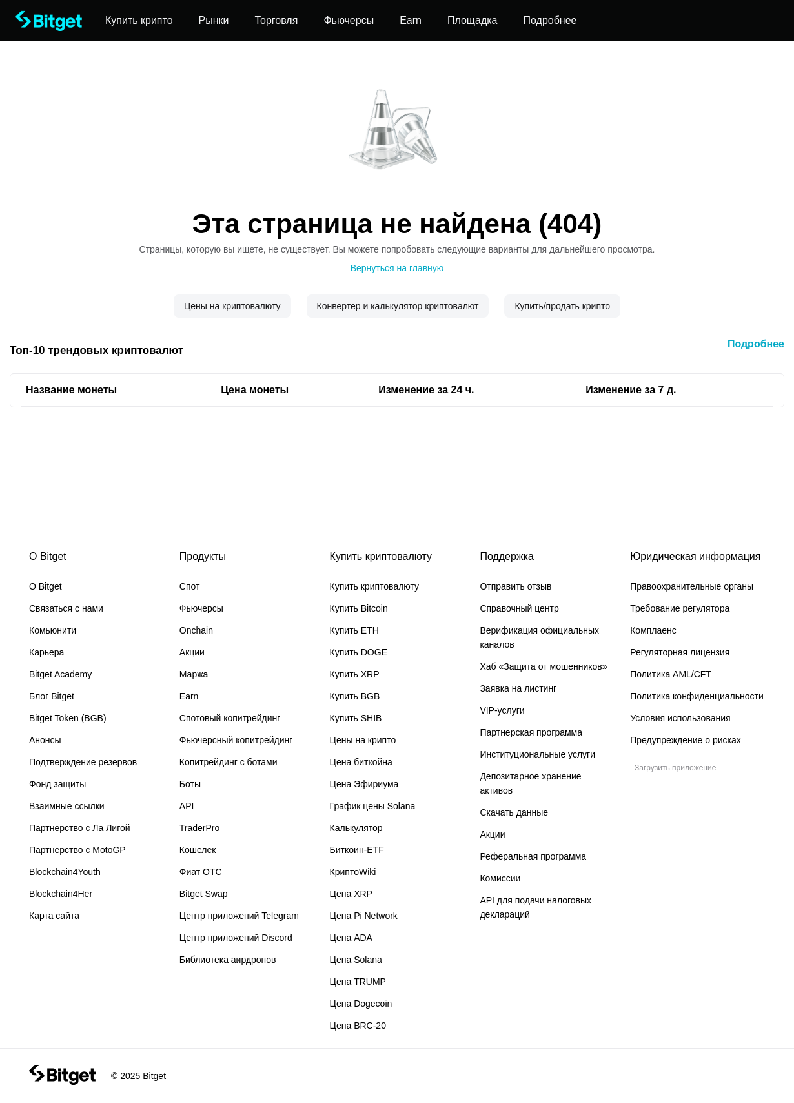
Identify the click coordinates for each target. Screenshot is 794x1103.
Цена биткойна (361, 762)
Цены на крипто (363, 740)
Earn (189, 696)
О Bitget (45, 586)
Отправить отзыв (515, 586)
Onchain (196, 630)
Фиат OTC (200, 872)
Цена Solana (356, 959)
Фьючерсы (201, 608)
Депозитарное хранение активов (530, 783)
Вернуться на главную (397, 268)
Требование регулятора (679, 608)
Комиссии (500, 878)
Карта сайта (54, 916)
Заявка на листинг (518, 688)
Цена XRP (351, 894)
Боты (190, 784)
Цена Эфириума (364, 784)
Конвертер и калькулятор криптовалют (398, 306)
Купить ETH (354, 630)
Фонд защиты (57, 784)
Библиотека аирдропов (227, 959)
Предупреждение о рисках (685, 740)
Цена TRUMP (358, 981)
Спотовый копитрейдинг (230, 718)
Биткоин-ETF (357, 850)
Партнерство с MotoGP (77, 850)
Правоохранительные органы (691, 586)
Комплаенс (653, 630)
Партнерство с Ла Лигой (79, 828)
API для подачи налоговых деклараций (535, 907)
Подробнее (756, 343)
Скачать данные (514, 812)
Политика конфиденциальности (697, 696)
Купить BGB (355, 696)
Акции (192, 652)
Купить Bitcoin (359, 608)
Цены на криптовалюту (232, 306)
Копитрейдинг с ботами (228, 762)
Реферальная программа (533, 856)
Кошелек (197, 850)
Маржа (194, 674)
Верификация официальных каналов (539, 637)
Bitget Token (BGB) (68, 718)
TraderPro (199, 828)
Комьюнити (52, 630)
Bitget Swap (203, 894)
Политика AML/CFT (670, 674)
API (186, 806)
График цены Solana (373, 806)
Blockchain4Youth (65, 872)
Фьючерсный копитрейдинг (236, 740)
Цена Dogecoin (361, 1003)
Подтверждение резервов (83, 762)
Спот (189, 586)
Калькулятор (356, 828)
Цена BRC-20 (358, 1025)
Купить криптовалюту (375, 586)
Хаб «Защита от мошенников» (543, 666)
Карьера (46, 652)
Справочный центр (519, 608)
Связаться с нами (66, 608)
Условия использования (680, 718)
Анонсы (45, 740)
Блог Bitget (51, 696)
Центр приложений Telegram (239, 916)
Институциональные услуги (537, 754)
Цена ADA (351, 938)
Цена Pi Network (364, 916)
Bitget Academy (60, 674)
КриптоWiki (353, 872)
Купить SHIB (356, 718)
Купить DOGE (358, 652)
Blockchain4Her (60, 894)
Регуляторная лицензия (679, 652)
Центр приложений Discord (235, 938)
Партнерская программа (531, 732)
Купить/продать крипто (562, 306)
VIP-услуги (502, 710)
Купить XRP (355, 674)
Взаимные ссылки (67, 806)
